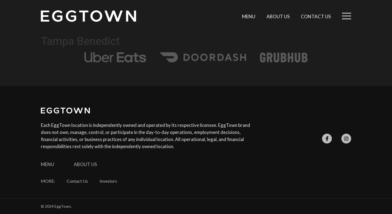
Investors (108, 181)
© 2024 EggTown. (56, 206)
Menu (248, 16)
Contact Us (316, 16)
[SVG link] (88, 16)
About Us (278, 16)
